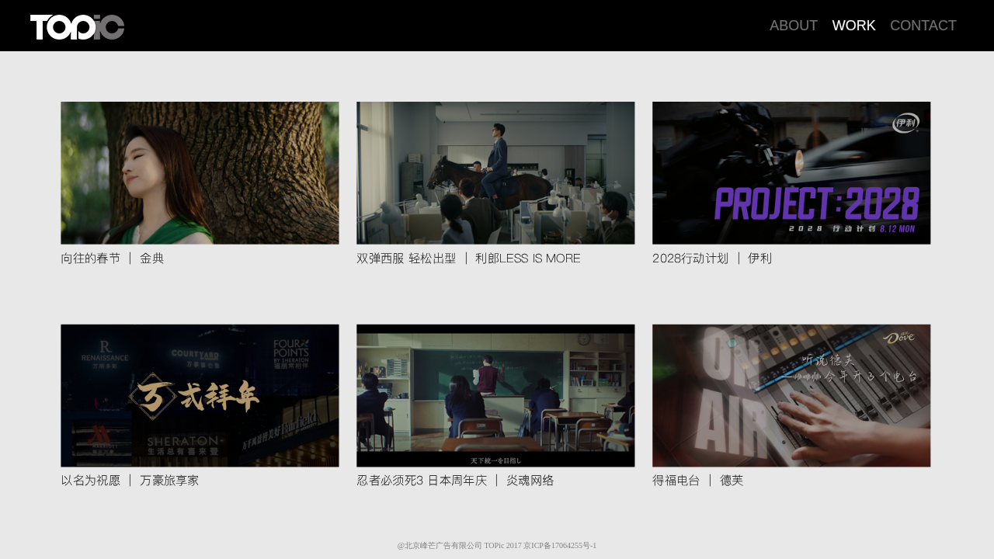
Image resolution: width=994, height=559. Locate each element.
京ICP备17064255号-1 (559, 545)
